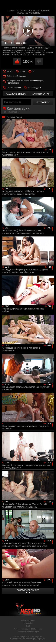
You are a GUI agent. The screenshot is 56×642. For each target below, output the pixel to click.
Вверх (51, 636)
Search (51, 4)
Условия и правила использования (28, 629)
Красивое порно (36, 81)
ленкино (17, 88)
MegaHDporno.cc (36, 5)
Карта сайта (28, 623)
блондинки (37, 88)
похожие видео (15, 93)
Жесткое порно (22, 81)
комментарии (41, 93)
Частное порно (13, 83)
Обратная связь (27, 620)
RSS (28, 626)
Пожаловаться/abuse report (28, 632)
